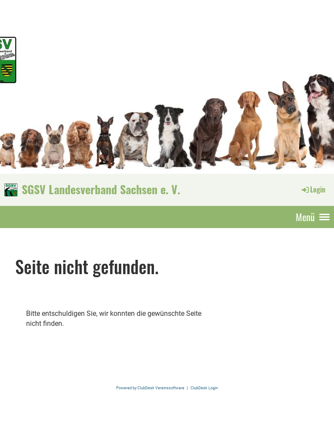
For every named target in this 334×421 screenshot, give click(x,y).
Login (313, 189)
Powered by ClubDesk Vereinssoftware (150, 387)
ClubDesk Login (204, 387)
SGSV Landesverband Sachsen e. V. (101, 189)
